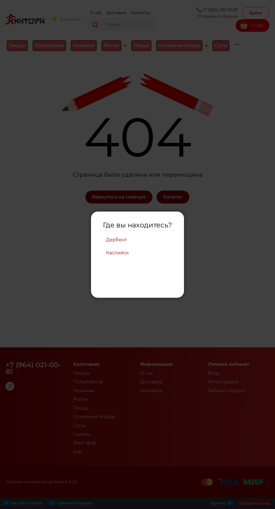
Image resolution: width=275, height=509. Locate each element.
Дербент (116, 239)
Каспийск (117, 252)
